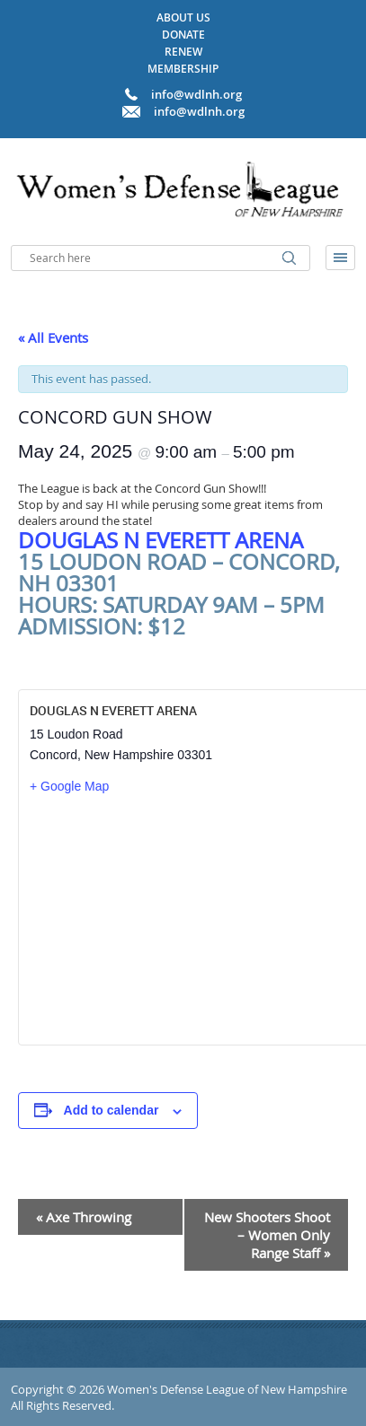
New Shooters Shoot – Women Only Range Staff (267, 1235)
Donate (183, 34)
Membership (183, 68)
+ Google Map (69, 786)
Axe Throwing (83, 1217)
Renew (183, 51)
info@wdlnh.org (199, 111)
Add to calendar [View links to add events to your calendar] (111, 1110)
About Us (183, 17)
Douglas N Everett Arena (160, 540)
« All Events (53, 337)
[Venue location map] (195, 919)
